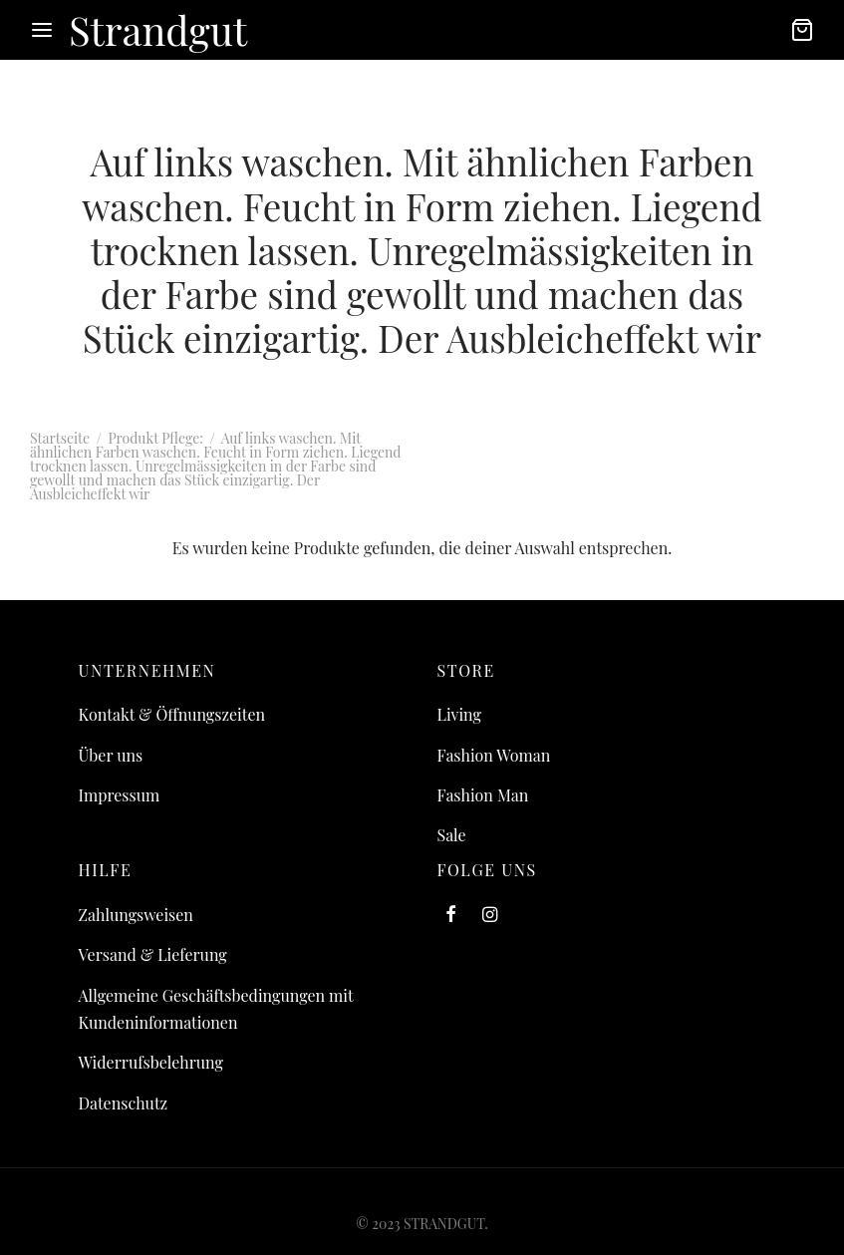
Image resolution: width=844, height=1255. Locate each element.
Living (459, 714)
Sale (451, 834)
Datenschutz (123, 1103)
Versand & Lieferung (153, 954)
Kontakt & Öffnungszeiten (172, 714)
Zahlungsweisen (136, 914)
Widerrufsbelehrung (151, 1062)
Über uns (111, 755)
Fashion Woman (494, 755)
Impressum (119, 794)
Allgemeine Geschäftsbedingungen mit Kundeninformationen (216, 1009)
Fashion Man (483, 794)
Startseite (60, 438)
